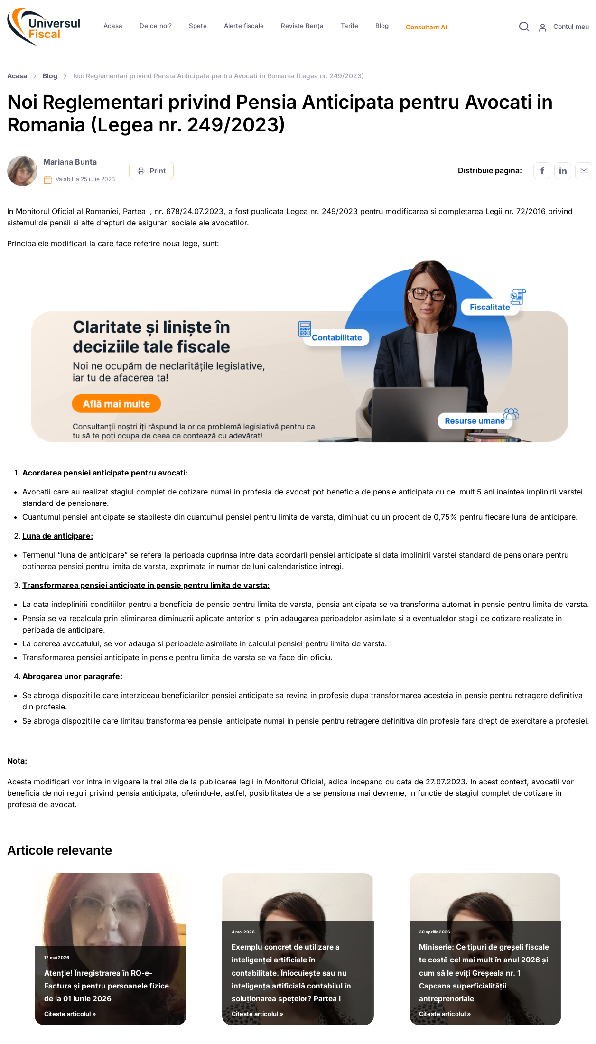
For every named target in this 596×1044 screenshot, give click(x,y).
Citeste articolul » (110, 984)
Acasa (112, 25)
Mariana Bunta (70, 162)
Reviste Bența (302, 25)
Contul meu (563, 27)
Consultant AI (426, 27)
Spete (198, 25)
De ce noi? (156, 25)
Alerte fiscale (244, 25)
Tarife (349, 25)
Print (151, 171)
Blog (382, 25)
